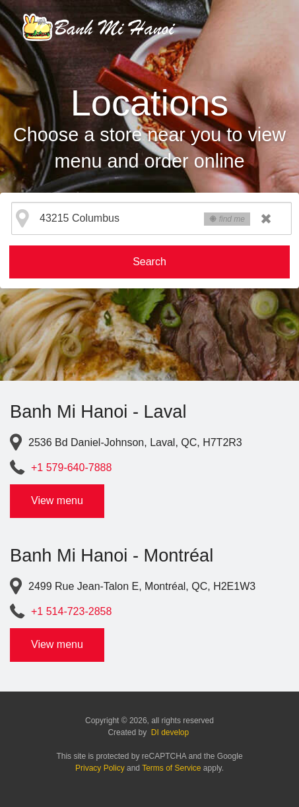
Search (149, 261)
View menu (57, 500)
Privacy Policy (100, 768)
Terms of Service (171, 768)
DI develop (170, 732)
